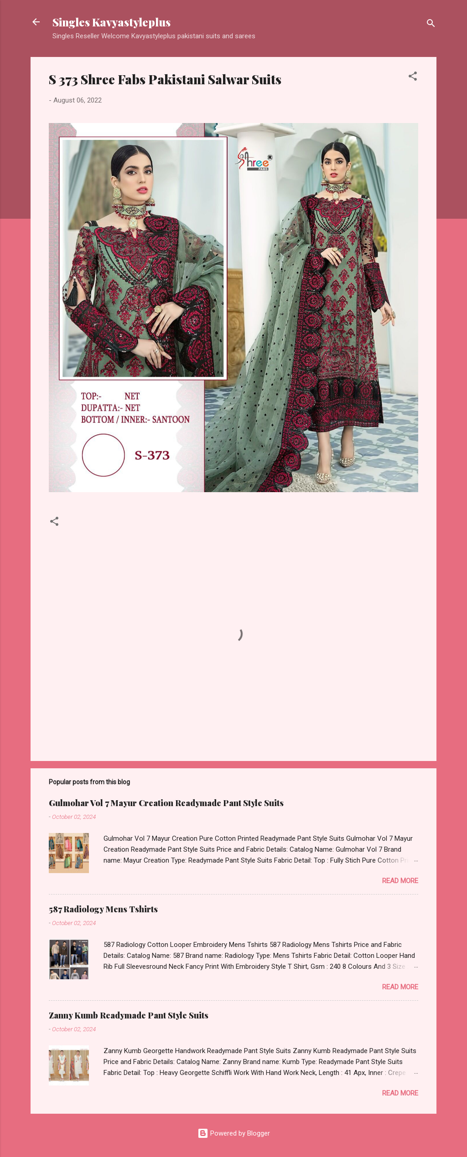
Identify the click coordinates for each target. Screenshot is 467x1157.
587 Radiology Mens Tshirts (103, 909)
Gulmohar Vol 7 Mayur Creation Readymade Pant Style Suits (166, 802)
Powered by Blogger (233, 1133)
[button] (412, 78)
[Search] (430, 25)
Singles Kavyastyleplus (111, 22)
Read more (400, 881)
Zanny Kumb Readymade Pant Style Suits (128, 1015)
